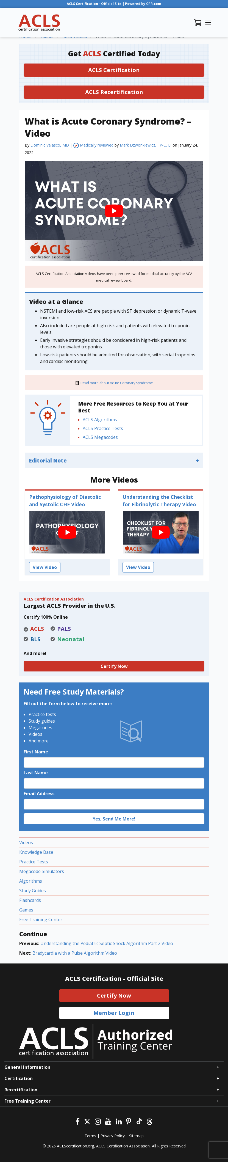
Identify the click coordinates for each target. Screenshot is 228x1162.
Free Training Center (40, 919)
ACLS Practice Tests (103, 428)
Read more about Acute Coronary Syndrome (116, 382)
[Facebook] (78, 1121)
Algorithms (30, 881)
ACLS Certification (114, 70)
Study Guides (32, 891)
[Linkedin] (119, 1121)
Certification (18, 1078)
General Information (27, 1067)
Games (26, 910)
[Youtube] (108, 1121)
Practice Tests (33, 862)
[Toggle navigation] (208, 23)
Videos (26, 842)
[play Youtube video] (114, 211)
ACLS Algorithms (100, 420)
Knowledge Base (36, 852)
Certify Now (114, 666)
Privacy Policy (113, 1135)
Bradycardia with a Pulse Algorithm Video (74, 953)
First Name (36, 752)
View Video (45, 567)
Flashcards (30, 900)
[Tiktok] (139, 1121)
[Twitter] (87, 1121)
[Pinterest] (128, 1121)
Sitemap (136, 1135)
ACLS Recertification (114, 92)
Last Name (36, 773)
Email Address (39, 794)
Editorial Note (48, 460)
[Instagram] (98, 1121)
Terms (90, 1135)
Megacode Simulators (41, 871)
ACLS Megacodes (100, 437)
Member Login (114, 1013)
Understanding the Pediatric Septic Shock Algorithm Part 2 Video (106, 943)
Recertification (20, 1090)
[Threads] (149, 1121)
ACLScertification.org (75, 1146)
